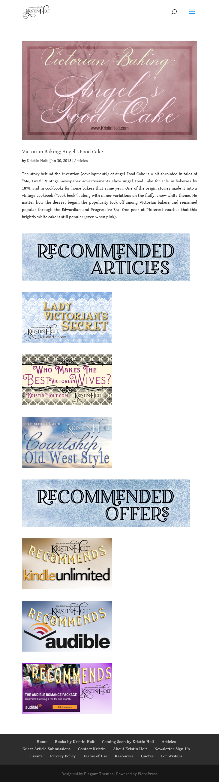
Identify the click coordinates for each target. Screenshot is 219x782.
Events (36, 756)
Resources (124, 756)
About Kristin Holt (130, 749)
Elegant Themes (98, 773)
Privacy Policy (63, 756)
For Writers (171, 756)
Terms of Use (95, 756)
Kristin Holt (37, 160)
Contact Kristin (92, 749)
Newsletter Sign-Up (172, 749)
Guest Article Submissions (46, 749)
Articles (81, 160)
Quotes (147, 756)
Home (42, 741)
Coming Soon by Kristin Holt (128, 741)
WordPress (148, 773)
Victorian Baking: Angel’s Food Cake (62, 151)
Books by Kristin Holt (74, 741)
